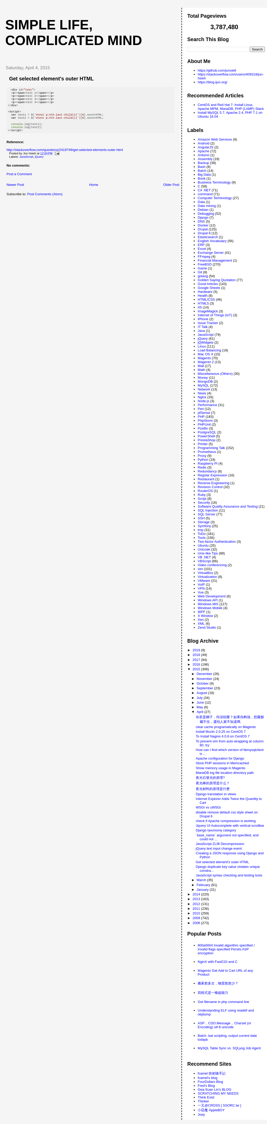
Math (201, 370)
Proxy (202, 456)
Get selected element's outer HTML (51, 78)
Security (204, 502)
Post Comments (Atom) (45, 201)
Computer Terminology (215, 198)
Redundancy (207, 471)
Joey (201, 1114)
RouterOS (205, 491)
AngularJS (205, 147)
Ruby (201, 495)
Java (201, 331)
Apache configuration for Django (220, 758)
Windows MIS (208, 604)
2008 (196, 923)
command (205, 194)
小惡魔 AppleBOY (211, 1110)
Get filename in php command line (223, 1002)
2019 (196, 650)
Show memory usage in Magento (220, 768)
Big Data (204, 174)
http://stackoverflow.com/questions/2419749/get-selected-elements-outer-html (65, 157)
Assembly (205, 159)
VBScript (204, 561)
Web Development (212, 596)
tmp (200, 530)
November (205, 679)
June (201, 702)
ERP (201, 245)
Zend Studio (207, 627)
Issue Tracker (208, 323)
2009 (196, 918)
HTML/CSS (206, 299)
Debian (203, 210)
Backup (203, 163)
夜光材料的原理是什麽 (213, 789)
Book (201, 178)
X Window (205, 616)
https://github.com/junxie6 (217, 70)
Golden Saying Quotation (216, 280)
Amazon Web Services (215, 139)
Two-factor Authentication (217, 542)
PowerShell (206, 436)
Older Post (171, 192)
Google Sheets (209, 288)
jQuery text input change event (219, 848)
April (200, 712)
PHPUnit (204, 424)
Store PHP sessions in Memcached (222, 763)
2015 (196, 669)
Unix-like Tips (208, 553)
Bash (201, 167)
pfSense (204, 413)
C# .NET (204, 190)
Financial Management (215, 260)
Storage (204, 522)
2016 (196, 664)
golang (203, 276)
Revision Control (210, 487)
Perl (201, 409)
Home (93, 192)
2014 (196, 894)
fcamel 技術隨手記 (212, 1073)
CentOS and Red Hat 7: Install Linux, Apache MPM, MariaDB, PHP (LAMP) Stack (231, 107)
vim (200, 569)
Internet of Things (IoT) (215, 315)
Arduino (203, 155)
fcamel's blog (207, 1078)
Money (203, 378)
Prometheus (207, 452)
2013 (196, 899)
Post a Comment (19, 181)
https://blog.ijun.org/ (212, 82)
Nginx (202, 397)
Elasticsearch (208, 237)
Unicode (204, 549)
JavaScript (26, 164)
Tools (201, 538)
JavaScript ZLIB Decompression (220, 844)
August (202, 693)
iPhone (203, 319)
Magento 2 (206, 362)
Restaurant (206, 479)
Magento (204, 358)
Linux (202, 346)
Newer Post (15, 192)
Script (202, 499)
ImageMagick (208, 311)
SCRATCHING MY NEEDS (218, 1093)
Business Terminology (214, 182)
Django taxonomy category (216, 830)
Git (200, 272)
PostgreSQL (207, 432)
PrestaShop (206, 440)
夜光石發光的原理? (210, 778)
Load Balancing (209, 350)
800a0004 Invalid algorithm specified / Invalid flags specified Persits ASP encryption (226, 949)
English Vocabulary (212, 241)
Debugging (206, 214)
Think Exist (206, 1097)
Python (203, 460)
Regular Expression (212, 475)
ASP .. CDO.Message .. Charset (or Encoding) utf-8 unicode (224, 1025)
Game (202, 268)
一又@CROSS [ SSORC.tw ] (219, 1105)
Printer (203, 444)
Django (203, 217)
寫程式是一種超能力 (213, 993)
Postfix (203, 428)
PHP (201, 417)
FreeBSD (204, 264)
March (202, 880)
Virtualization (207, 577)
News (202, 393)
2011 (196, 909)
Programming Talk (211, 448)
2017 (196, 660)
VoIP (201, 584)
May (200, 707)
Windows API (208, 600)
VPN (201, 588)
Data (201, 202)
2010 (196, 913)
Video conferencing (212, 565)
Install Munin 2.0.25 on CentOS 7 (221, 732)
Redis (202, 467)
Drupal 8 (204, 233)
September (205, 688)
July (200, 698)
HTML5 (203, 303)
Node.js (203, 401)
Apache (203, 151)
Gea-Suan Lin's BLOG (214, 1089)
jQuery (39, 164)
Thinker (203, 1101)
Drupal (203, 229)
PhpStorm (205, 420)
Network (204, 389)
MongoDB (205, 381)
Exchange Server (211, 253)
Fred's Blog (206, 1086)
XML (201, 624)
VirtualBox (205, 573)
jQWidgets (205, 342)
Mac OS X (205, 354)
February (204, 885)
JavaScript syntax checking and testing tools (229, 875)
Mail (201, 366)
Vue (201, 592)
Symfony (204, 526)
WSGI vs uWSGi (208, 807)
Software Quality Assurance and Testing (228, 506)
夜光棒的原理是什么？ (213, 783)
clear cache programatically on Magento (226, 727)
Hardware (205, 292)
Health (203, 296)
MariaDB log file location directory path (225, 773)
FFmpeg (204, 256)
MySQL (203, 385)
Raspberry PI (207, 463)
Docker (203, 225)
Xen (201, 620)
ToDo (201, 534)
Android (203, 143)
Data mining (207, 206)
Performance (207, 405)
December (205, 674)
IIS (200, 307)
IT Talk (203, 327)
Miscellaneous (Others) (215, 374)
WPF (201, 612)
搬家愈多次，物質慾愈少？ (218, 983)
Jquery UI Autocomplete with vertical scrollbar (230, 826)
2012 (196, 904)
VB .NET (204, 557)
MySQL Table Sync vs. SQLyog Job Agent (229, 1048)
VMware (204, 581)
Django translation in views (216, 794)
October (203, 683)
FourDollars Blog (210, 1082)
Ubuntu (203, 545)
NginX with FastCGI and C (217, 962)
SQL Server (206, 514)
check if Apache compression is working (226, 821)
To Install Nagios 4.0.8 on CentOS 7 (223, 736)
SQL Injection (208, 510)
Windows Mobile (210, 608)
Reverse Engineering (213, 483)
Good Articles (208, 284)
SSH (201, 518)
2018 (196, 655)
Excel (202, 249)
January (203, 890)
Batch (202, 171)
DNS (201, 221)
